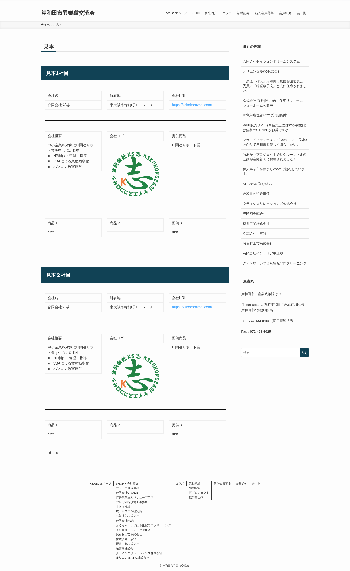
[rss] (300, 2)
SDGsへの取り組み (257, 184)
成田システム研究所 (129, 511)
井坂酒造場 (123, 506)
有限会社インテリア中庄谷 (263, 253)
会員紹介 (241, 483)
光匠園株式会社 (254, 213)
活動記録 (194, 483)
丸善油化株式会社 (127, 516)
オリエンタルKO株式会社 (262, 71)
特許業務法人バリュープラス (135, 497)
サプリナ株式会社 (127, 488)
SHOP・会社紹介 (127, 483)
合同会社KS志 (125, 520)
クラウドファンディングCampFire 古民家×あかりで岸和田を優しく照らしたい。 (275, 142)
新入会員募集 (222, 483)
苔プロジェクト (199, 492)
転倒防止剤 (196, 497)
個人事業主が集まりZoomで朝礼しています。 (274, 171)
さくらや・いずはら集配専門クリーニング (274, 263)
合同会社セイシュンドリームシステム (271, 61)
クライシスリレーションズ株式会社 (269, 204)
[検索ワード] (275, 352)
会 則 (256, 483)
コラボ (179, 483)
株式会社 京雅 (254, 233)
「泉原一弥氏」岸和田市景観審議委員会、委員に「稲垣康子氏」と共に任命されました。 (274, 85)
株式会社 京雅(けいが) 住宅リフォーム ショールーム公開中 (274, 103)
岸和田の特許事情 (256, 193)
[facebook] (294, 2)
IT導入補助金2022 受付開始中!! (266, 115)
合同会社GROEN (127, 492)
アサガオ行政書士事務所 (132, 502)
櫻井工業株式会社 (256, 223)
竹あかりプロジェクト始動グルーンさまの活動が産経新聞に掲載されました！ (274, 157)
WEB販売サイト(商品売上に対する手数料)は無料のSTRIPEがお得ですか (274, 127)
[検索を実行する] (304, 352)
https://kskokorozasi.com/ (192, 105)
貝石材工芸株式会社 (258, 243)
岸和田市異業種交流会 (68, 13)
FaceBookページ (100, 483)
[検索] (306, 2)
